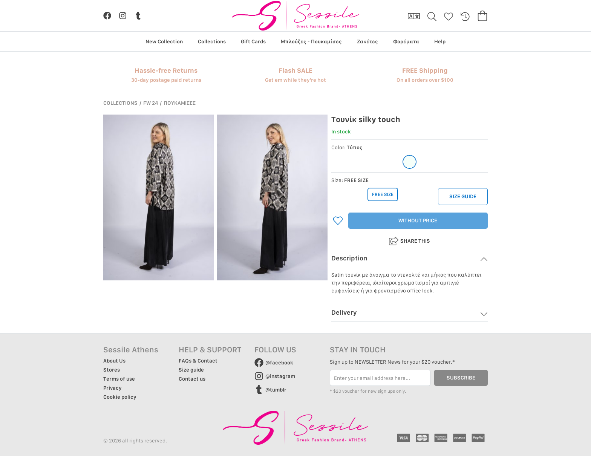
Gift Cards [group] (253, 41)
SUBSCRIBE (461, 378)
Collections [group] (212, 41)
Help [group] (440, 41)
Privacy (112, 387)
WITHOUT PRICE (417, 221)
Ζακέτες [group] (367, 41)
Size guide (191, 369)
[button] (409, 261)
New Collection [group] (164, 41)
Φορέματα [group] (406, 41)
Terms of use (119, 378)
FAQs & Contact (198, 360)
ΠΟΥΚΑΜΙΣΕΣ (180, 103)
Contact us (192, 378)
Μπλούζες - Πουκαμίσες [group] (311, 41)
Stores (111, 369)
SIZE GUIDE (462, 197)
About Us (114, 360)
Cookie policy (119, 396)
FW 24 (150, 103)
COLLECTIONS (120, 103)
